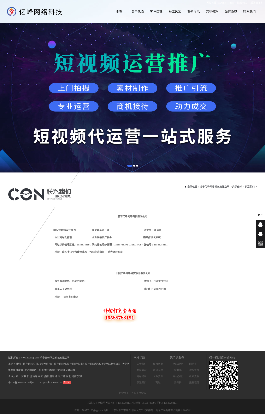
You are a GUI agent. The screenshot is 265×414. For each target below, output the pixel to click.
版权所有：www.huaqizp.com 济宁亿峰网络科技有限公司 (39, 357)
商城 (157, 382)
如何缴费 (231, 11)
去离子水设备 (138, 392)
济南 (46, 376)
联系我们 (249, 11)
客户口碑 (156, 11)
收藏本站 (242, 2)
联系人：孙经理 (97, 402)
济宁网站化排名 (76, 363)
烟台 (52, 376)
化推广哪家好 (49, 370)
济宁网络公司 (30, 363)
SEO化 (178, 370)
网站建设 (142, 376)
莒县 (24, 376)
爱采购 (178, 382)
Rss (232, 2)
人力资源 (158, 376)
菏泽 (35, 376)
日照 (30, 376)
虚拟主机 (194, 370)
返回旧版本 (257, 2)
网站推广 (194, 363)
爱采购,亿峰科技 (66, 370)
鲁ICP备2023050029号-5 (21, 382)
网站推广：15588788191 (119, 402)
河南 (74, 376)
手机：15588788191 (167, 402)
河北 (69, 376)
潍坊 (57, 376)
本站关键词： (15, 363)
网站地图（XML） (217, 2)
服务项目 (194, 382)
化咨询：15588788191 (144, 402)
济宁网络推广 (46, 363)
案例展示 (193, 11)
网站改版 (178, 376)
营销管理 (212, 11)
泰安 (41, 376)
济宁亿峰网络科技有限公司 (215, 186)
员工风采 (175, 11)
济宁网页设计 (92, 363)
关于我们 (142, 363)
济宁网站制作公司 (111, 363)
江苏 (63, 376)
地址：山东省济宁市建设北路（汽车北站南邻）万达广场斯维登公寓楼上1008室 (147, 410)
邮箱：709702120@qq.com (89, 410)
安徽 (79, 376)
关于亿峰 (137, 11)
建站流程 (194, 376)
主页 (119, 11)
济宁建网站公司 (32, 370)
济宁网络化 (60, 363)
